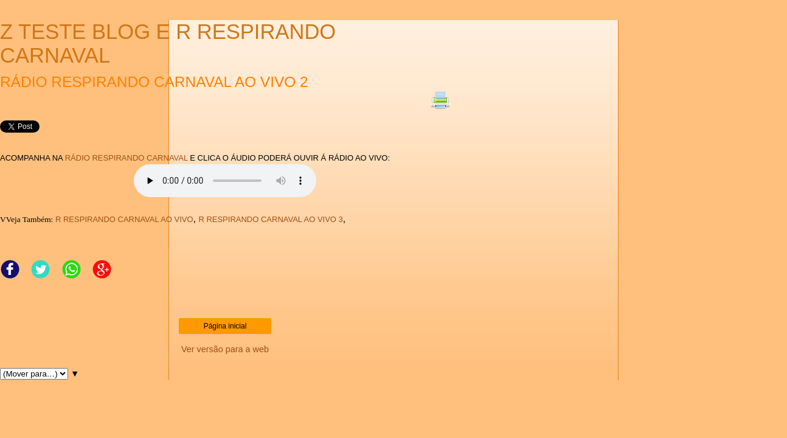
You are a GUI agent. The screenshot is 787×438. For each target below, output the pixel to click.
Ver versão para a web (225, 349)
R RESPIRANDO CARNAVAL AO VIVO (124, 219)
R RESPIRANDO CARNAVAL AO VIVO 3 (270, 219)
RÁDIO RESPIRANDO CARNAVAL (126, 157)
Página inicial (225, 326)
